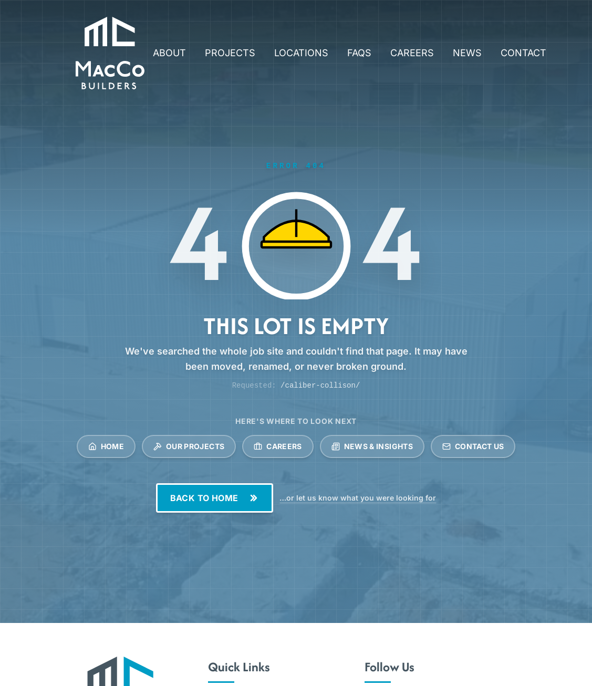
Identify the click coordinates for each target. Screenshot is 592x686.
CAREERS (412, 52)
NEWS (467, 52)
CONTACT (523, 52)
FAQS (359, 52)
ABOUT (169, 52)
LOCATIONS (301, 52)
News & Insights (372, 446)
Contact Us (473, 446)
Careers (278, 446)
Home (106, 446)
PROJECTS (230, 52)
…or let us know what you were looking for (357, 497)
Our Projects (188, 446)
